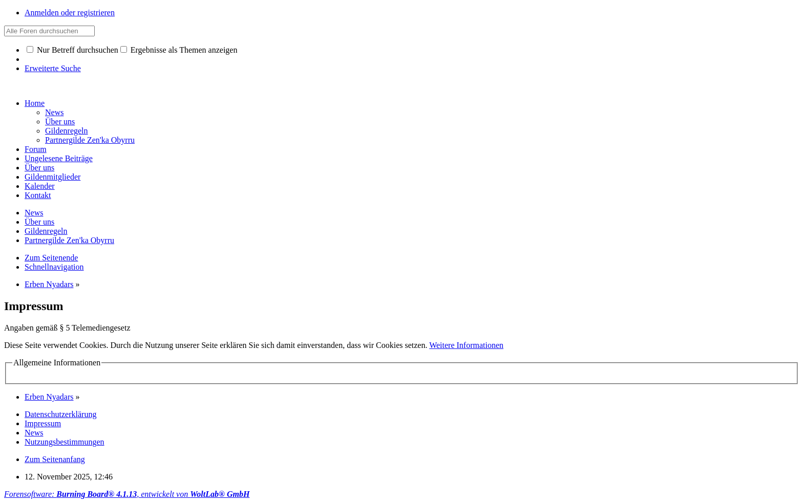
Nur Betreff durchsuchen (72, 50)
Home (35, 103)
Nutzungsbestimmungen (64, 442)
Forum (36, 149)
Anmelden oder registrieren (70, 12)
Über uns (39, 167)
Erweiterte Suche (53, 68)
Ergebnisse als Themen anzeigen (179, 50)
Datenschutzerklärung (60, 414)
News (34, 432)
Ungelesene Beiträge (59, 158)
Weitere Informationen (466, 345)
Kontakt (38, 195)
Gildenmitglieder (52, 176)
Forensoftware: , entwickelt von (126, 494)
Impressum (43, 423)
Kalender (40, 186)
